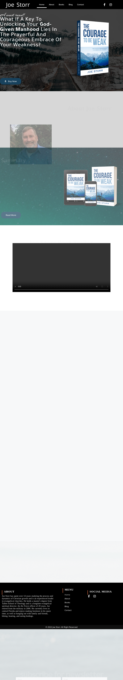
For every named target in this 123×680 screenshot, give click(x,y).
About (51, 4)
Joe (10, 4)
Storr (23, 4)
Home (41, 4)
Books (61, 4)
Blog (71, 4)
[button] (10, 81)
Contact (80, 4)
